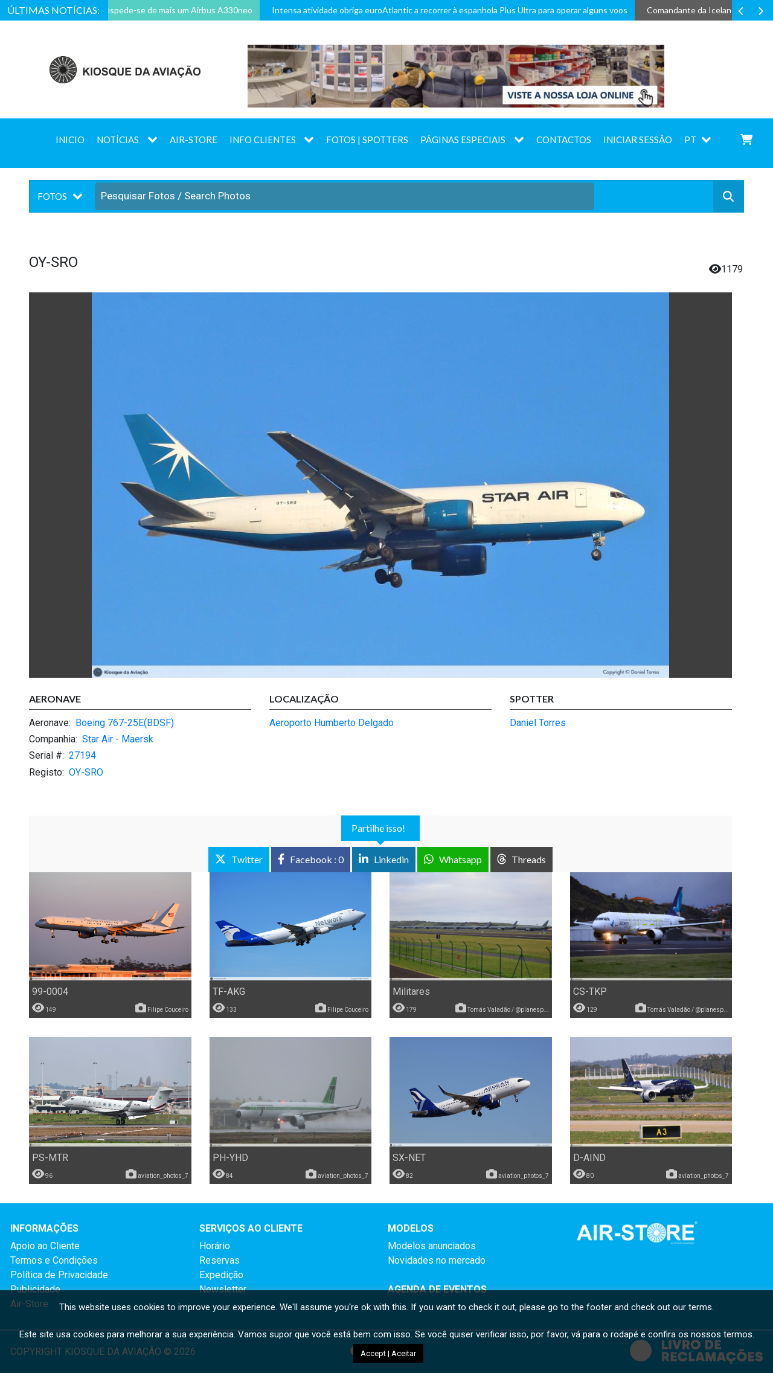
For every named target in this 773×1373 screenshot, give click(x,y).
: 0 (311, 859)
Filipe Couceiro (167, 1009)
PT (690, 139)
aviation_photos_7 (163, 1175)
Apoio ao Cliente (45, 1246)
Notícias (118, 139)
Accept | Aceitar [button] (388, 1353)
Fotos (52, 196)
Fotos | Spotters (367, 139)
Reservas (219, 1260)
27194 (82, 755)
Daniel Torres (538, 722)
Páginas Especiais (462, 139)
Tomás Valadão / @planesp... (508, 1009)
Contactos (563, 139)
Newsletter (222, 1289)
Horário (214, 1246)
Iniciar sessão (637, 139)
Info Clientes (262, 139)
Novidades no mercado (437, 1260)
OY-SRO (86, 772)
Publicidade (35, 1289)
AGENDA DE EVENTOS (437, 1289)
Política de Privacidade (59, 1275)
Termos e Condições (54, 1260)
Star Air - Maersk (117, 739)
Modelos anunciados (432, 1246)
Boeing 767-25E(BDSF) (124, 722)
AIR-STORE (193, 139)
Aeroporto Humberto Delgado (331, 722)
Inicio (70, 139)
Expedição (221, 1275)
